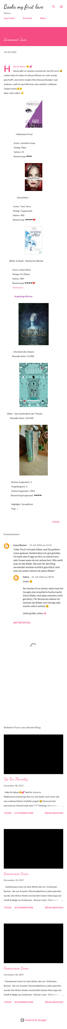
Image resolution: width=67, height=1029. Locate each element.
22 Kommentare (23, 907)
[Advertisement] (33, 693)
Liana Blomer (20, 545)
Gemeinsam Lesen (16, 873)
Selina (26, 577)
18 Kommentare (23, 1002)
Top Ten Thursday (16, 779)
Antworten (21, 622)
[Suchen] (54, 6)
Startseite (9, 18)
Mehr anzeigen (54, 813)
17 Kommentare (23, 813)
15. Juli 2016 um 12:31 (40, 545)
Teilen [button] (55, 521)
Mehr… (43, 18)
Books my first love (23, 6)
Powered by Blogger (33, 1020)
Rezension (18, 287)
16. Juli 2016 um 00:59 (43, 577)
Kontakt (27, 18)
